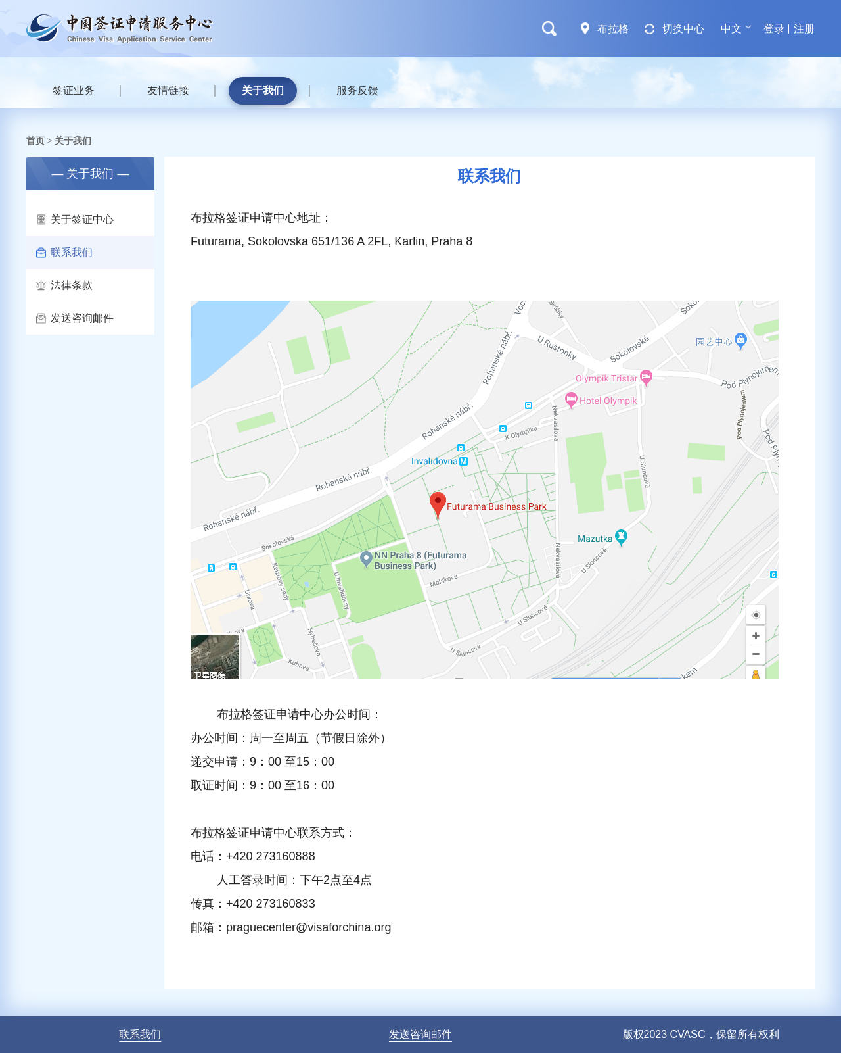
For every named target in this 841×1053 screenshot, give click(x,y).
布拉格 (613, 28)
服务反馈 (357, 90)
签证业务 (74, 90)
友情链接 (168, 90)
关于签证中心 (75, 219)
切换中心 (683, 28)
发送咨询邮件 (75, 318)
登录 (773, 28)
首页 (35, 140)
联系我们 (64, 252)
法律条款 (64, 285)
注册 (804, 28)
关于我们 (263, 90)
